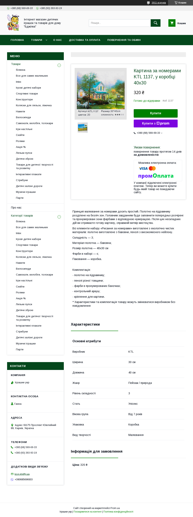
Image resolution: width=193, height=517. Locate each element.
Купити (155, 113)
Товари (36, 39)
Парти (19, 197)
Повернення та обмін (124, 39)
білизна (20, 69)
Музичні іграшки (26, 191)
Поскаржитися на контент (87, 511)
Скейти (20, 135)
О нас (57, 39)
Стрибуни (22, 180)
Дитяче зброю (24, 158)
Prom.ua (115, 508)
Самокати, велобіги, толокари (34, 123)
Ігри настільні (24, 129)
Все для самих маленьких (32, 75)
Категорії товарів (22, 215)
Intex (18, 81)
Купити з (155, 123)
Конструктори (24, 99)
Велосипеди (23, 117)
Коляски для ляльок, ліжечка (34, 105)
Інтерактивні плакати (28, 174)
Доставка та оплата (84, 39)
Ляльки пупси (24, 152)
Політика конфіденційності (118, 511)
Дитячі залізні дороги (29, 186)
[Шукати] (156, 23)
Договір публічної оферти (31, 50)
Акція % (21, 146)
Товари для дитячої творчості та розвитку (34, 166)
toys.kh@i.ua (22, 473)
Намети (20, 111)
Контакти (66, 50)
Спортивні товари (27, 93)
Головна (17, 39)
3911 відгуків (159, 2)
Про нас (16, 207)
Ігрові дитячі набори (28, 87)
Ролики (20, 141)
